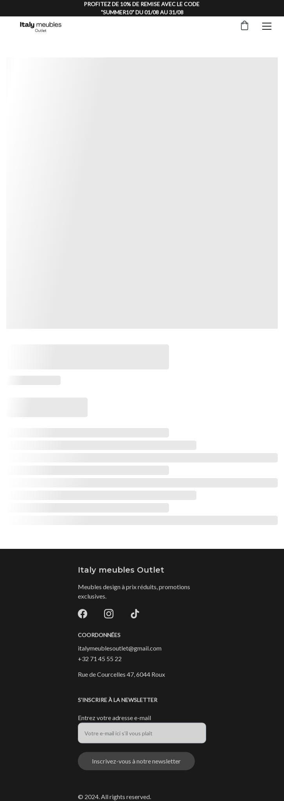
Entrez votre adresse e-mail (114, 721)
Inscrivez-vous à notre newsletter (136, 764)
